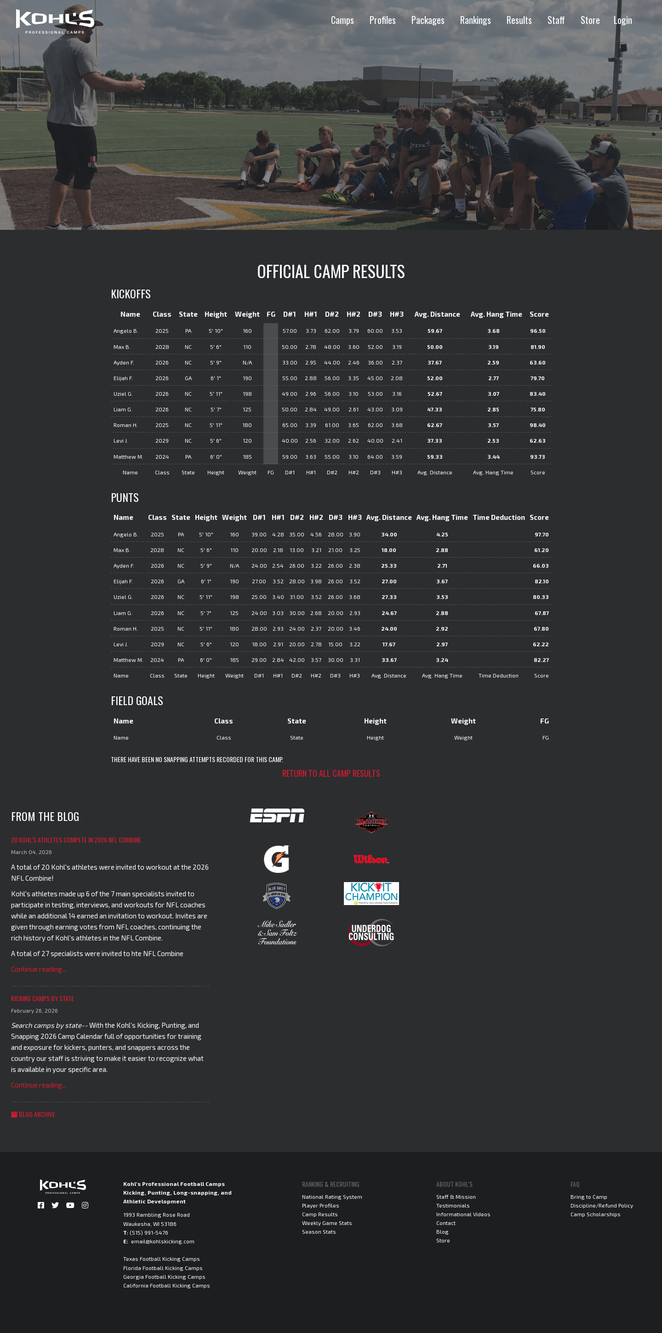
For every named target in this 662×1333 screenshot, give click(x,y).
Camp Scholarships (596, 1214)
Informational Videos (463, 1214)
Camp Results (320, 1214)
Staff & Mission (456, 1196)
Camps (342, 20)
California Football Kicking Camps (166, 1285)
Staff (556, 20)
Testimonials (453, 1205)
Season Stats (319, 1231)
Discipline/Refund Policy (602, 1205)
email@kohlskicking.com (162, 1241)
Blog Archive (33, 1114)
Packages (428, 20)
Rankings (475, 20)
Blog (442, 1231)
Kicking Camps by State (42, 998)
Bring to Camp (589, 1196)
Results (519, 20)
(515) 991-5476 (149, 1232)
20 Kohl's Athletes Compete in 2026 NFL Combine (76, 839)
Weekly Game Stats (327, 1222)
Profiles (383, 20)
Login (623, 20)
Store (590, 20)
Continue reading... (38, 969)
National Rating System (332, 1196)
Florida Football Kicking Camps (163, 1268)
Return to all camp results (331, 773)
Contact (446, 1222)
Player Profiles (320, 1205)
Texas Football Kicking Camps (161, 1258)
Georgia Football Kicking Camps (164, 1276)
